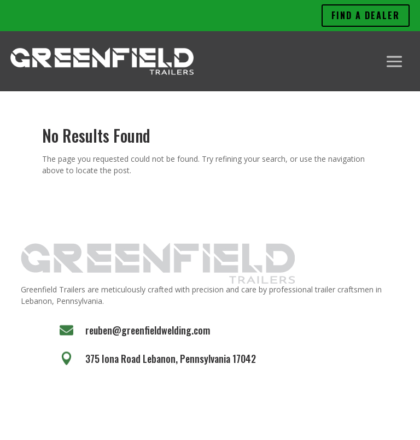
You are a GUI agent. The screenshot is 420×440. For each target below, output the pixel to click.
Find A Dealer (365, 15)
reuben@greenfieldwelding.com (147, 330)
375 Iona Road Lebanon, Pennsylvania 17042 (170, 358)
